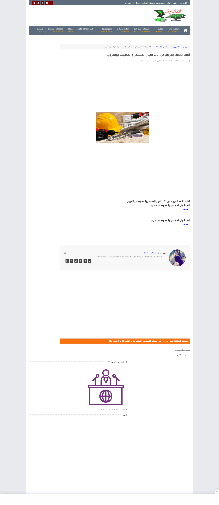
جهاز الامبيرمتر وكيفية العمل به (53, 325)
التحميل (185, 208)
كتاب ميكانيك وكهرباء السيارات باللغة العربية (48, 286)
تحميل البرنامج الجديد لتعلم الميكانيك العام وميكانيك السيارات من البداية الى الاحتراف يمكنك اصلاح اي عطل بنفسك (49, 419)
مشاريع (40, 29)
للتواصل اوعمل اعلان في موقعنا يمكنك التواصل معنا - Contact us (155, 3)
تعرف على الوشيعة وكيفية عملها (53, 338)
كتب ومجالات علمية (85, 29)
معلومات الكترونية (55, 29)
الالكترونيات (173, 29)
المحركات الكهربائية (142, 29)
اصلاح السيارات (122, 29)
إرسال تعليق (181, 355)
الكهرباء (159, 29)
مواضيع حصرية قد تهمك (69, 394)
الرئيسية (185, 46)
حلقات (70, 29)
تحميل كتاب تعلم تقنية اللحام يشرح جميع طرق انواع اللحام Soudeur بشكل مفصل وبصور (50, 367)
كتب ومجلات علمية (161, 46)
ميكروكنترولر (105, 29)
